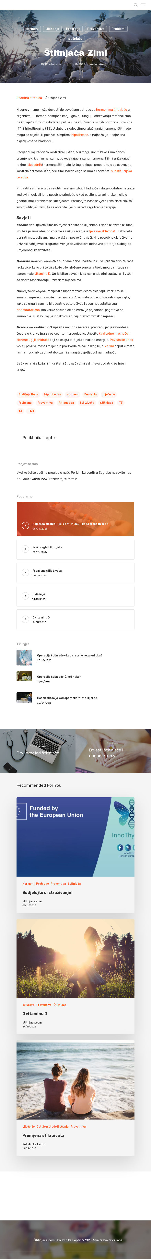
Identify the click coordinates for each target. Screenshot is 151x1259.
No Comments (98, 64)
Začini (109, 346)
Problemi (118, 29)
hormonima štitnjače (112, 110)
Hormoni (32, 29)
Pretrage (73, 29)
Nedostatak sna (29, 310)
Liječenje (52, 29)
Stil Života (87, 402)
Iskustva (28, 1005)
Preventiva (96, 29)
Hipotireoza (52, 394)
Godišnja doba (28, 394)
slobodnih (35, 165)
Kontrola (90, 394)
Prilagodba (66, 402)
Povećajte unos (121, 340)
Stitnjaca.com (18, 5)
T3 (121, 402)
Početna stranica (29, 98)
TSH (31, 411)
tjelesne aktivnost (102, 231)
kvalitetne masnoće (113, 333)
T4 (20, 411)
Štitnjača (75, 39)
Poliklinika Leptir (55, 64)
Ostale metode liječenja (53, 1126)
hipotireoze (79, 135)
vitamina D (42, 274)
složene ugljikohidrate (33, 340)
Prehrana (25, 402)
